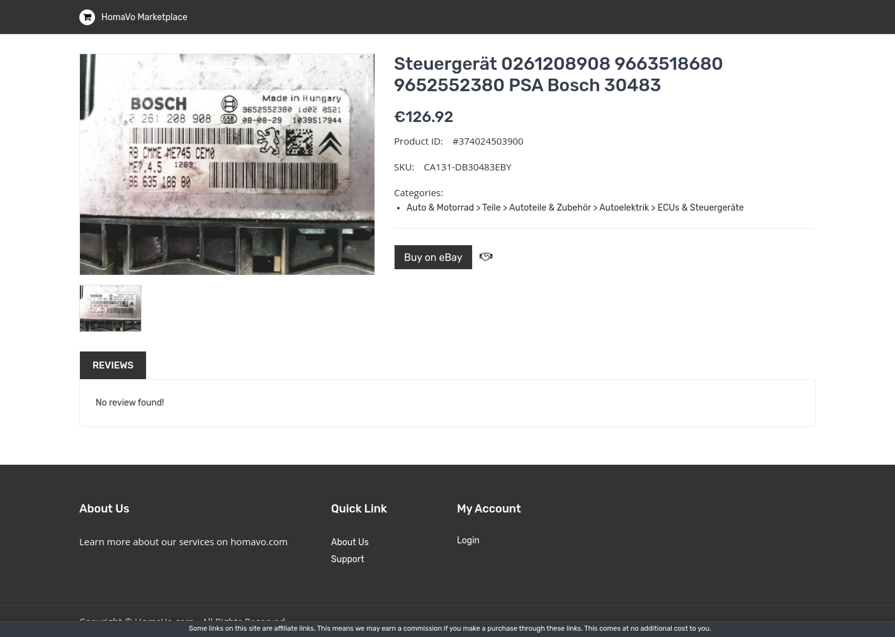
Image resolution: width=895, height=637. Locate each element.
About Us (350, 542)
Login (468, 540)
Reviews (113, 365)
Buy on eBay (433, 257)
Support (347, 559)
